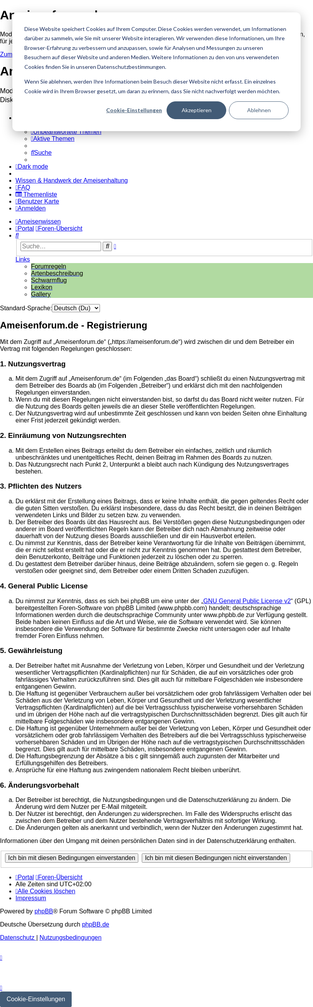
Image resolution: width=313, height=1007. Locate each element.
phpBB (43, 911)
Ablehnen (259, 110)
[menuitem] (66, 131)
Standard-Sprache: (26, 308)
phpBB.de (95, 924)
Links (22, 259)
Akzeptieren (197, 110)
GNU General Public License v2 (247, 601)
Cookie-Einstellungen (134, 110)
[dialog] (156, 71)
